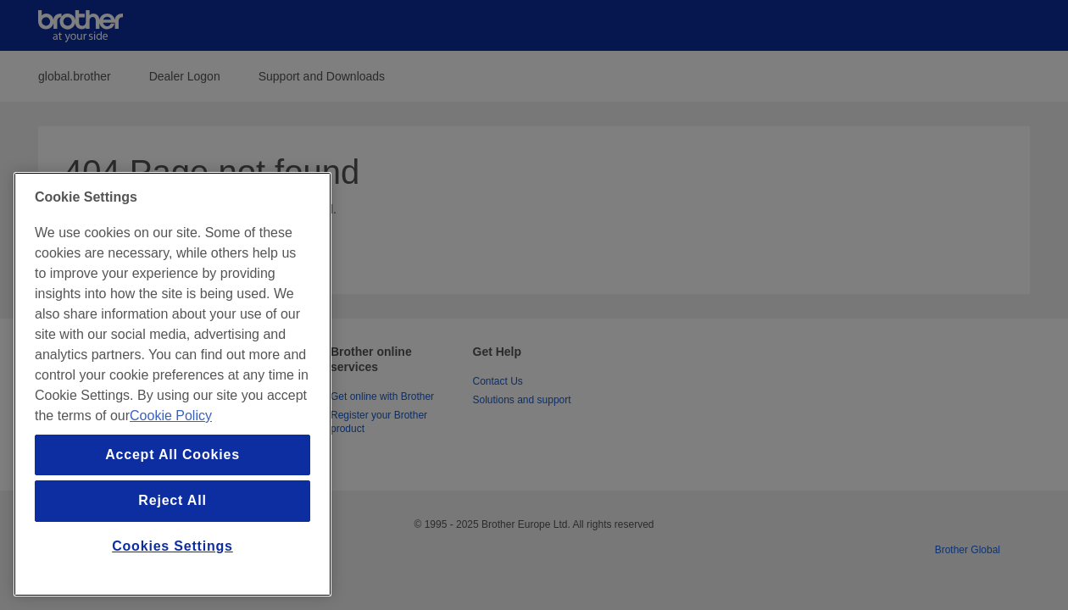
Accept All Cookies (172, 454)
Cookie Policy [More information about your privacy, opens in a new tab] (171, 415)
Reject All (172, 500)
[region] (172, 384)
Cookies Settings (172, 546)
